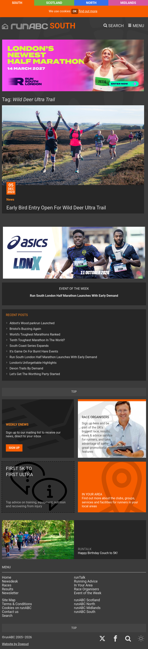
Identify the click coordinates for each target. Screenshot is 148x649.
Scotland (54, 3)
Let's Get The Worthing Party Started (35, 374)
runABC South (84, 612)
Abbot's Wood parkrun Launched (32, 323)
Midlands (128, 3)
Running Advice (86, 581)
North (91, 3)
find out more (88, 11)
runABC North (84, 604)
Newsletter (10, 593)
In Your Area (83, 585)
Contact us (10, 612)
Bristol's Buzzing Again (25, 329)
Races (6, 585)
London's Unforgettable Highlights (33, 363)
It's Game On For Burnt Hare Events (34, 351)
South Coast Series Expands (29, 346)
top (74, 391)
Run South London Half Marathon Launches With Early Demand (53, 357)
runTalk (79, 577)
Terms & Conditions (17, 604)
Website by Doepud (15, 644)
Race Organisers (86, 589)
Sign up (14, 448)
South (17, 3)
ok (75, 11)
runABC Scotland (87, 600)
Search (7, 616)
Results (7, 589)
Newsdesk (10, 581)
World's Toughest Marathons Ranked (35, 334)
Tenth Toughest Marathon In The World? (37, 340)
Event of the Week (87, 593)
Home (6, 577)
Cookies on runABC (16, 608)
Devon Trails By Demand (26, 368)
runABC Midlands (87, 608)
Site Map (8, 600)
